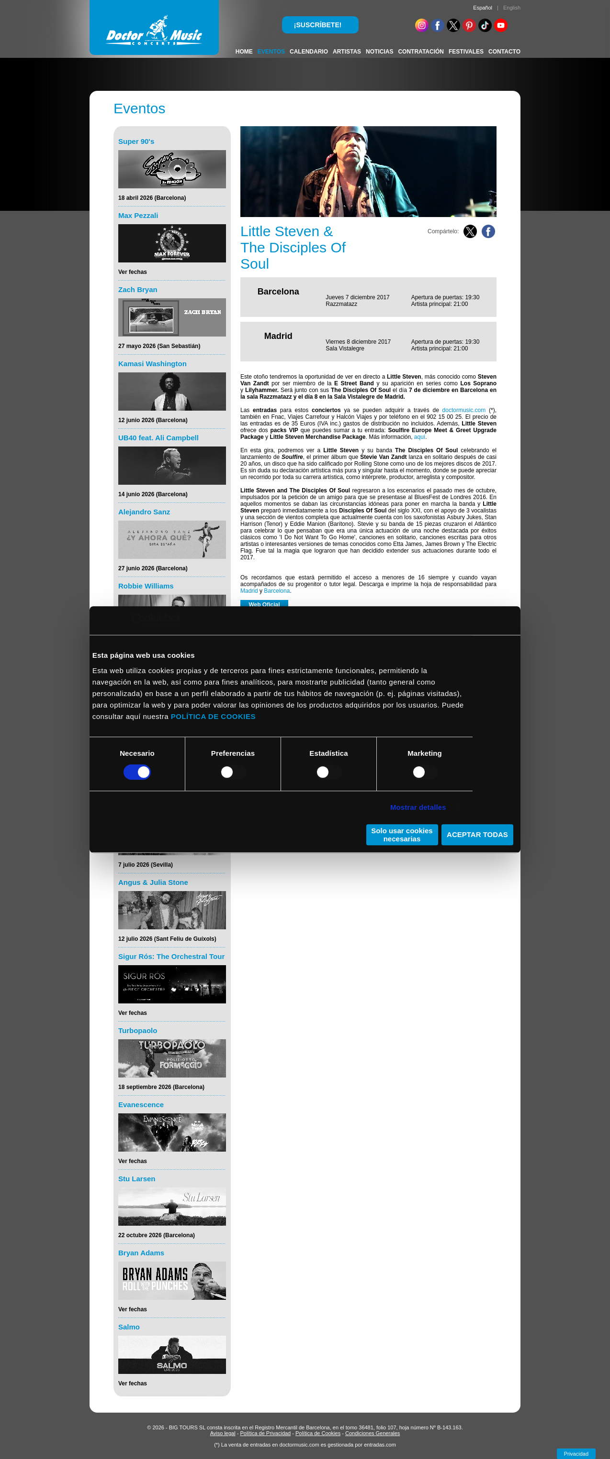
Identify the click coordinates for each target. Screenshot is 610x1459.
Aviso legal (223, 1433)
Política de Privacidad (265, 1433)
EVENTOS (271, 51)
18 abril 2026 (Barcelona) (152, 198)
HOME (244, 51)
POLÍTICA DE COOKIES (213, 716)
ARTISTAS (347, 51)
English (511, 8)
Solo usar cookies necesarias (401, 835)
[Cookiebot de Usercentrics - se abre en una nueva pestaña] (139, 620)
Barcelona (277, 591)
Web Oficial (264, 604)
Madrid (249, 591)
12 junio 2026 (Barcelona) (153, 420)
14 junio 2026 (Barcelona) (153, 494)
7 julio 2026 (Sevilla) (145, 864)
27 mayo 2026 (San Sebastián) (159, 346)
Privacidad (576, 1454)
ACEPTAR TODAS (477, 834)
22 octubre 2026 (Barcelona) (156, 1235)
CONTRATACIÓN (421, 51)
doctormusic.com (464, 410)
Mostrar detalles (418, 807)
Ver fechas (132, 272)
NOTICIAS (379, 51)
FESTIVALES (466, 51)
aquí (419, 437)
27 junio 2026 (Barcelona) (153, 568)
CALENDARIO (309, 51)
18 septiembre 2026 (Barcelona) (161, 1087)
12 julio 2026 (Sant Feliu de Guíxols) (167, 939)
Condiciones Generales (372, 1433)
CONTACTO (504, 51)
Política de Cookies (317, 1433)
